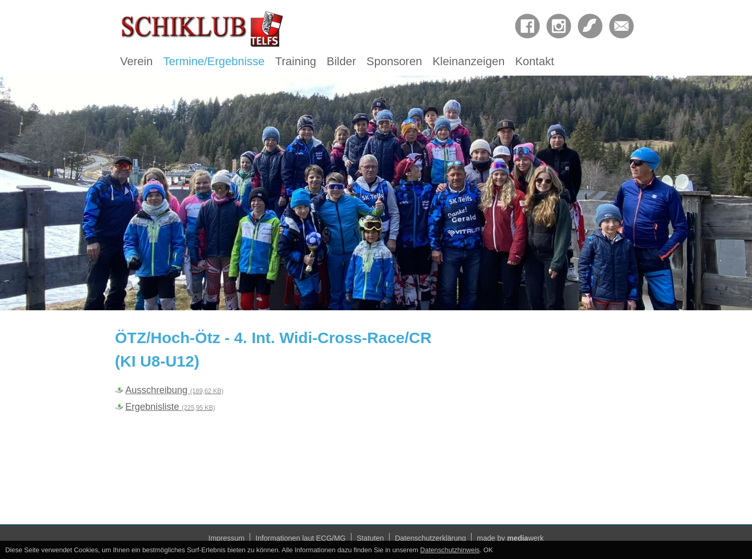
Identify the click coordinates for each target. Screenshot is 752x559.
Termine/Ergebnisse (213, 61)
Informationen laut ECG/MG (300, 538)
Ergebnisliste (170, 407)
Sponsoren (394, 61)
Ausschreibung (174, 390)
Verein (136, 61)
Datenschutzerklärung (430, 538)
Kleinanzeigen (468, 61)
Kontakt (534, 61)
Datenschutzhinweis (450, 550)
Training (295, 61)
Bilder (341, 61)
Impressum (226, 538)
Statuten (370, 538)
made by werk (510, 538)
